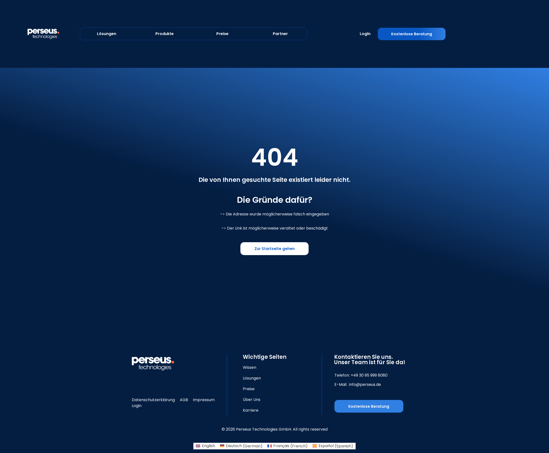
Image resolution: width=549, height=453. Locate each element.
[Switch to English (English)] (205, 446)
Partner (280, 34)
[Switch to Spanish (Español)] (332, 446)
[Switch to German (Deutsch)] (241, 446)
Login (365, 34)
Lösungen (106, 34)
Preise (222, 34)
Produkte (164, 34)
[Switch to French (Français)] (287, 446)
